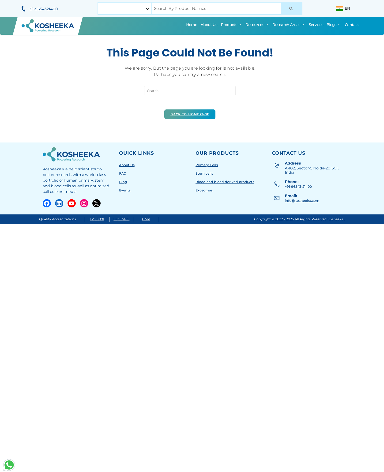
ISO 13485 (121, 219)
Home (191, 24)
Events (125, 190)
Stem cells (204, 173)
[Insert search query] (190, 90)
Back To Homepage (189, 114)
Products (231, 24)
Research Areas (288, 24)
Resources (257, 24)
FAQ (122, 173)
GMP (146, 219)
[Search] (291, 8)
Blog (123, 182)
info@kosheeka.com (302, 201)
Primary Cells (207, 165)
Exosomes (204, 190)
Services (316, 24)
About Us (209, 24)
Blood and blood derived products (225, 182)
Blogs (334, 24)
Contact (352, 24)
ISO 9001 (97, 219)
